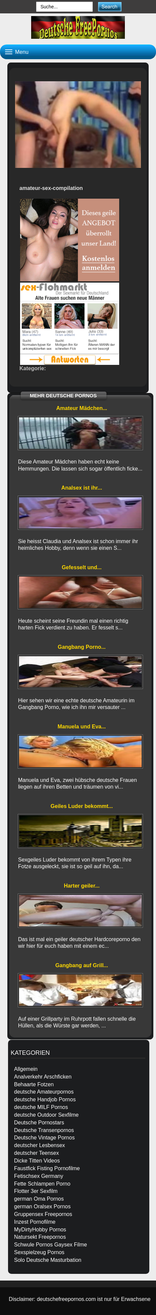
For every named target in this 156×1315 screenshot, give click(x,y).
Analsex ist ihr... (81, 488)
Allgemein (25, 1069)
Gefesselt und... (81, 567)
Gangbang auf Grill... (81, 965)
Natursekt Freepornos (40, 1237)
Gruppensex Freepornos (43, 1214)
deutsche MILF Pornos (41, 1107)
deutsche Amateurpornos (44, 1092)
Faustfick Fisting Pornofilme (47, 1168)
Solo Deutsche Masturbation (47, 1260)
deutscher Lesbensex (39, 1145)
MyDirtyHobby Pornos (40, 1229)
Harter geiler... (82, 886)
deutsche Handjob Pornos (45, 1099)
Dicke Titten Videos (37, 1161)
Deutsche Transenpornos (44, 1130)
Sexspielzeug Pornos (39, 1252)
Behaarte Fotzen (34, 1084)
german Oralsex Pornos (42, 1206)
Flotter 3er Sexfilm (36, 1191)
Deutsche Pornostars (39, 1122)
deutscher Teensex (36, 1153)
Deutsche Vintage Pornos (44, 1137)
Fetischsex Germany (38, 1176)
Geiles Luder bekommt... (82, 806)
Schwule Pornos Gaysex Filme (50, 1244)
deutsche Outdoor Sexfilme (46, 1115)
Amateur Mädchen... (81, 408)
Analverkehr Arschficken (43, 1077)
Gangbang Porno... (81, 647)
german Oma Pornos (39, 1199)
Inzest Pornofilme (35, 1222)
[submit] (110, 6)
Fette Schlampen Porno (42, 1184)
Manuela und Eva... (82, 726)
